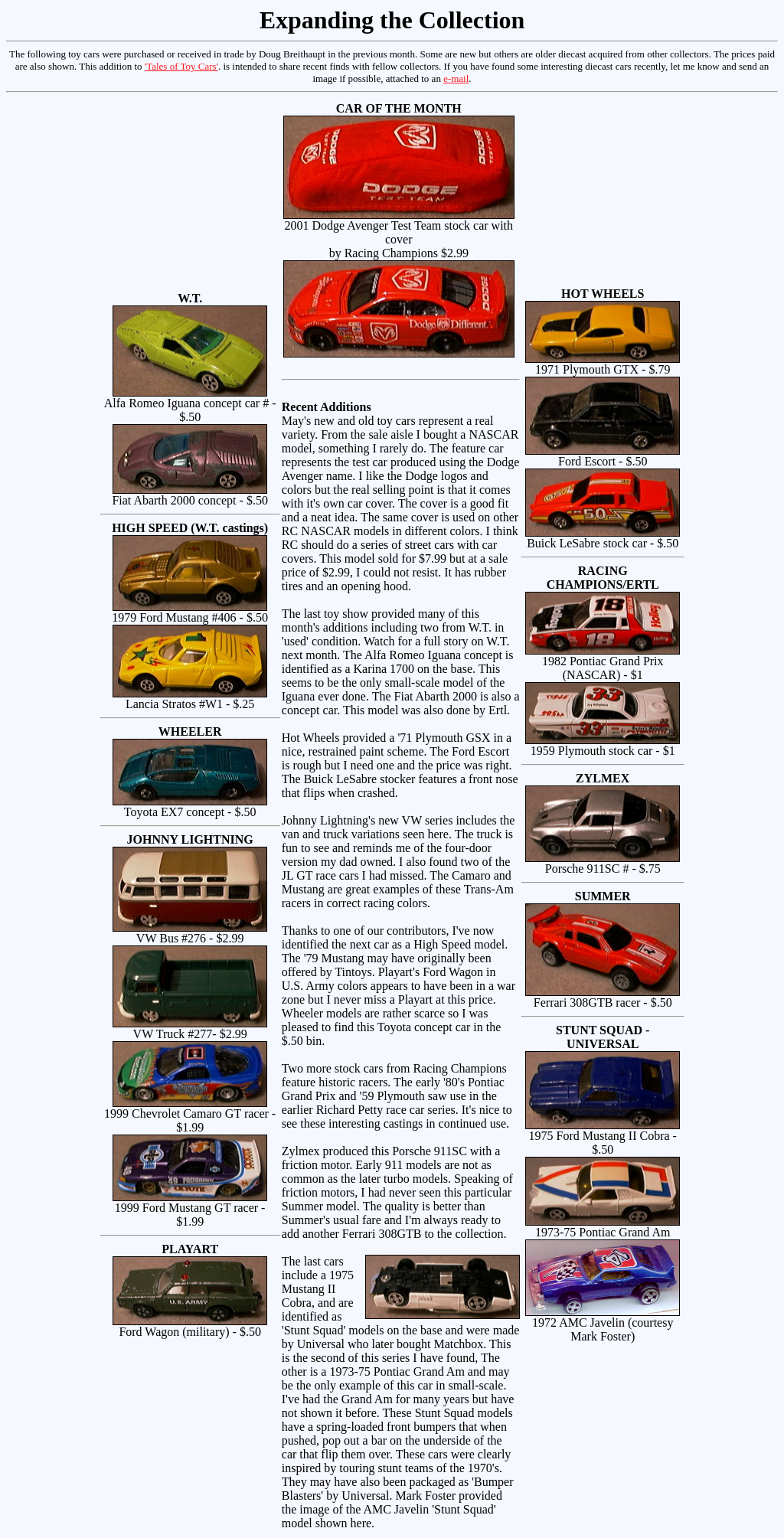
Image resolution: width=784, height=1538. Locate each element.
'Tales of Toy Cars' (181, 66)
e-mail (456, 78)
